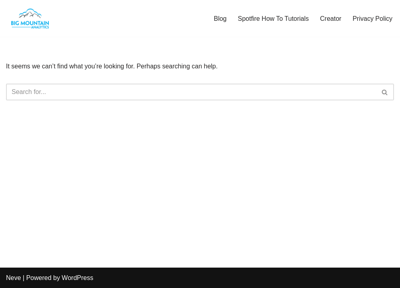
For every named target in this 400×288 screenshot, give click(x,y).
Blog (220, 18)
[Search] (191, 92)
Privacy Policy (372, 18)
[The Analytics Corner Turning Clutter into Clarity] (30, 18)
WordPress (77, 277)
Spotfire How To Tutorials (273, 18)
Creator (330, 18)
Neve (13, 277)
